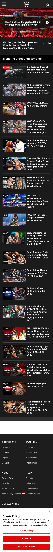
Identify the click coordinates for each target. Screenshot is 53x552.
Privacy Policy (8, 478)
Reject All (26, 539)
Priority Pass (31, 463)
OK (26, 23)
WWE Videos (31, 452)
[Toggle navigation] (4, 4)
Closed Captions (32, 494)
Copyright (6, 483)
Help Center (31, 483)
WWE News (31, 447)
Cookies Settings (26, 531)
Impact (5, 458)
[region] (26, 530)
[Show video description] (44, 42)
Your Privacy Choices (8, 494)
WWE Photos (31, 458)
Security (29, 478)
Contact (5, 463)
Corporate (6, 447)
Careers (5, 452)
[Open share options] (50, 42)
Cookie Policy (32, 488)
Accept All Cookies (26, 547)
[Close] (49, 512)
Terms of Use (8, 488)
